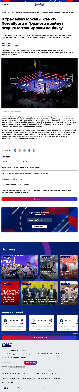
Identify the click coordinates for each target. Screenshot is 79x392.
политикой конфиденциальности (17, 366)
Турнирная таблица (44, 378)
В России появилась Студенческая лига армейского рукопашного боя (68, 300)
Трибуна (10, 382)
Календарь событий (28, 378)
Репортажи (7, 257)
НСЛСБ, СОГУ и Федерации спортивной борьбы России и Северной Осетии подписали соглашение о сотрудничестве (39, 301)
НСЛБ (16, 45)
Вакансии (45, 373)
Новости (10, 12)
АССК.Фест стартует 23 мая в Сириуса (15, 185)
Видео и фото (14, 378)
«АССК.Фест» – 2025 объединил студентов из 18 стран (20, 167)
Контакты (54, 373)
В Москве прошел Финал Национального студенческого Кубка (24, 173)
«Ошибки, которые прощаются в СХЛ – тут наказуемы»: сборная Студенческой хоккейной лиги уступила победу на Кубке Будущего (36, 191)
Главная (3, 12)
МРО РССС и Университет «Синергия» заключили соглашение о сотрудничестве (66, 274)
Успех (3, 382)
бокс (9, 45)
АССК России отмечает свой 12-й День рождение (19, 162)
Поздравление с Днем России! (12, 179)
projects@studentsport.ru (38, 388)
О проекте (27, 373)
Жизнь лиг (56, 378)
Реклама (36, 373)
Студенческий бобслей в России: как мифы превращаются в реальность (49, 274)
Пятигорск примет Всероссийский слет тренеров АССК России (9, 300)
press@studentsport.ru (22, 388)
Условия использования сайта (11, 373)
